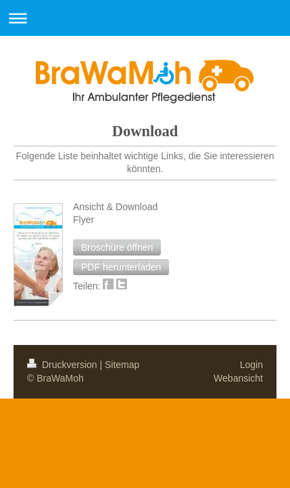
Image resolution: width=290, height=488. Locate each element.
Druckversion (63, 252)
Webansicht (238, 266)
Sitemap (122, 252)
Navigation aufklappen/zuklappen (145, 18)
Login (251, 252)
